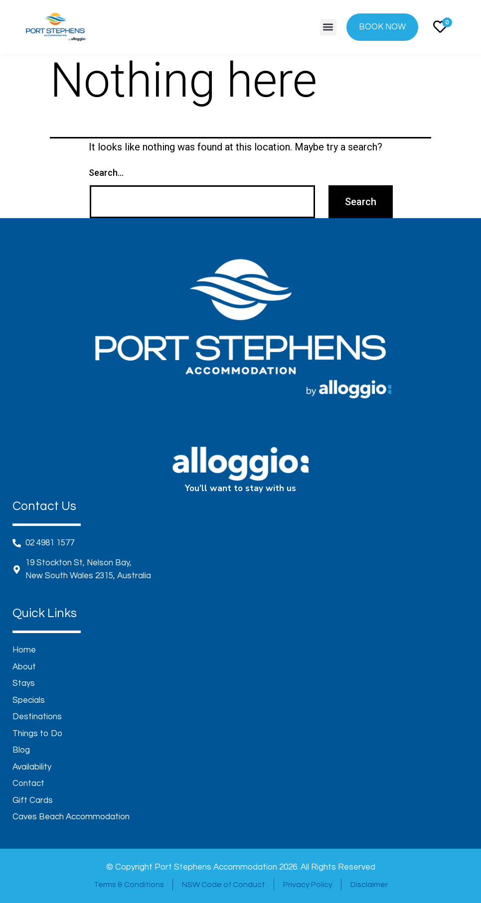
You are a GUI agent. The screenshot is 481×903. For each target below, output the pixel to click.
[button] (328, 27)
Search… (106, 172)
